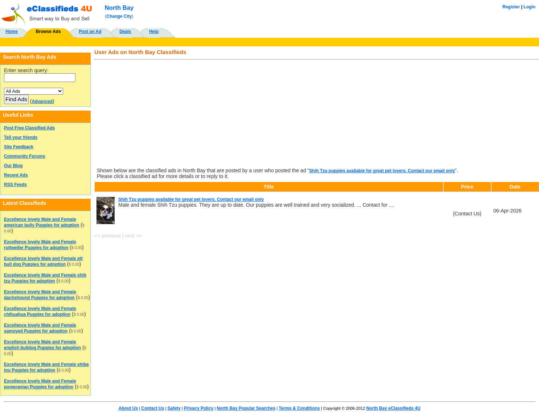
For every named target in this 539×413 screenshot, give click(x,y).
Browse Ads (48, 31)
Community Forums (24, 156)
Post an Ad (90, 31)
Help (154, 31)
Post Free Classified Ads (29, 128)
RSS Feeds (15, 184)
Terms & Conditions (299, 408)
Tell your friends (20, 137)
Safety (174, 408)
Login (529, 6)
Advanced (42, 101)
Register (511, 6)
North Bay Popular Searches (246, 408)
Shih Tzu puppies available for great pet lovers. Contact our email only (382, 170)
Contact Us (152, 408)
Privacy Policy (198, 408)
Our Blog (13, 165)
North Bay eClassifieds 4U (393, 408)
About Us (128, 408)
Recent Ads (16, 175)
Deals (125, 31)
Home (12, 31)
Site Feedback (18, 146)
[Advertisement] (314, 114)
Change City (119, 16)
